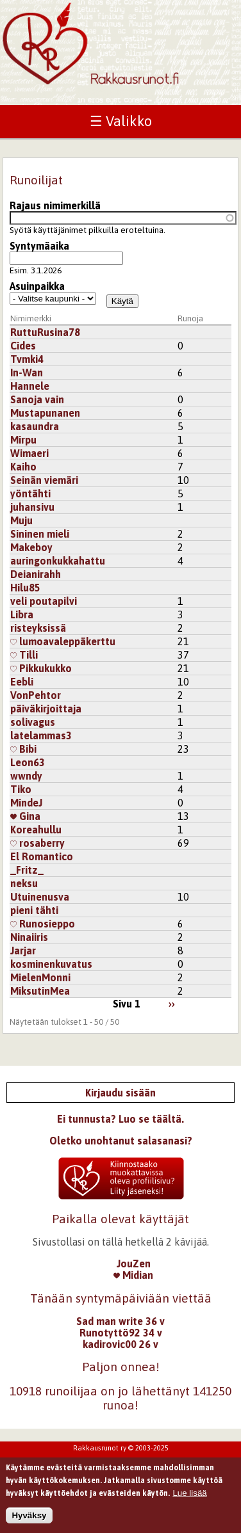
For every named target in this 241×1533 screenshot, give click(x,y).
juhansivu (32, 507)
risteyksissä (38, 628)
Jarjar (23, 950)
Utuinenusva (39, 897)
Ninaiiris (29, 937)
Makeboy (31, 547)
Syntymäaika (39, 246)
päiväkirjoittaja (45, 708)
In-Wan (26, 372)
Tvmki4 (27, 359)
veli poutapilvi (43, 601)
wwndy (26, 776)
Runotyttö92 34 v (120, 1332)
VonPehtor (35, 695)
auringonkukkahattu (57, 560)
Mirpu (23, 439)
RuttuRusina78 (45, 332)
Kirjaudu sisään (120, 1092)
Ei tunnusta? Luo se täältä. (120, 1119)
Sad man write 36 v (120, 1321)
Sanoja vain (37, 399)
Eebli (21, 681)
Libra (21, 614)
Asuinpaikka (37, 286)
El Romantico (41, 856)
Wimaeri (29, 453)
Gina (25, 816)
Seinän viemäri (44, 480)
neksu (24, 883)
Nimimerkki (30, 318)
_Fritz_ (27, 870)
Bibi (23, 749)
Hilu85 (25, 587)
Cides (23, 345)
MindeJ (26, 802)
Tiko (20, 789)
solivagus (32, 722)
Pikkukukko (41, 668)
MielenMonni (40, 977)
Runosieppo (42, 923)
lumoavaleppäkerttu (62, 641)
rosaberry (37, 843)
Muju (21, 520)
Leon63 (27, 762)
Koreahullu (36, 829)
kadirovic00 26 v (120, 1344)
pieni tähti (34, 910)
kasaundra (34, 426)
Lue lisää (189, 1497)
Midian (133, 1275)
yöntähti (30, 493)
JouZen (134, 1263)
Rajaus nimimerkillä (55, 205)
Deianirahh (35, 574)
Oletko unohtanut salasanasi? (120, 1140)
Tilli (24, 655)
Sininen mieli (39, 534)
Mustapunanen (45, 413)
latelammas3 (41, 735)
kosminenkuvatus (51, 964)
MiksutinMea (40, 991)
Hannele (29, 386)
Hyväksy (29, 1520)
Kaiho (23, 466)
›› (172, 1003)
